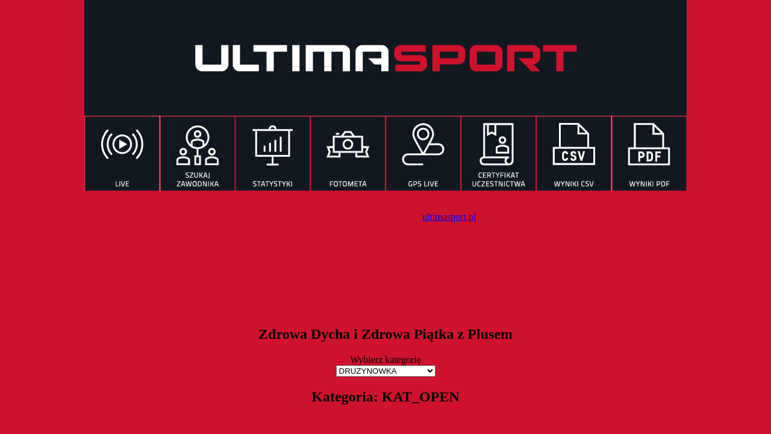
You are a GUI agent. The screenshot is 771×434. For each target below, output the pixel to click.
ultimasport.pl (449, 217)
